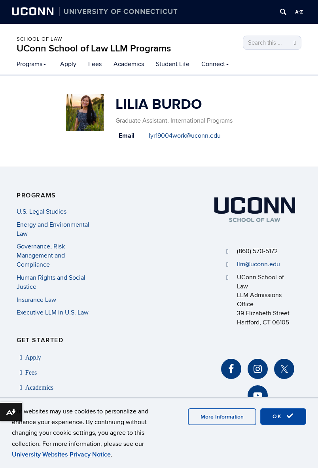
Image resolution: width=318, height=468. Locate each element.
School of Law (39, 39)
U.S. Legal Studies (41, 212)
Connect (215, 64)
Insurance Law (36, 300)
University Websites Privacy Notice (61, 455)
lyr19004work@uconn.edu (185, 136)
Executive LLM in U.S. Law (53, 312)
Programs (31, 64)
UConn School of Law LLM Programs (94, 48)
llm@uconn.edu (258, 264)
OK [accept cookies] (283, 416)
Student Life (172, 64)
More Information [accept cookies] (222, 416)
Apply (68, 64)
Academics (129, 64)
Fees (95, 64)
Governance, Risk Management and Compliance (41, 256)
